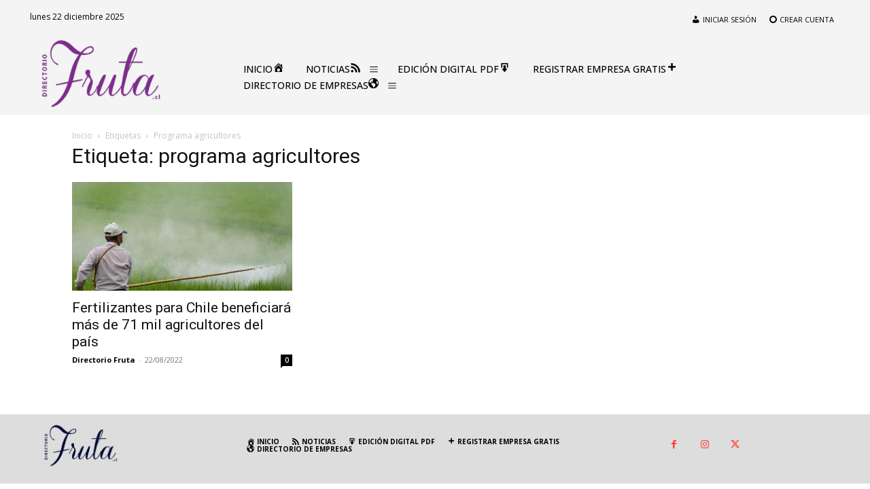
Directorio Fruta (103, 360)
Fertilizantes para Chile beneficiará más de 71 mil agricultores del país (181, 325)
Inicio (82, 135)
